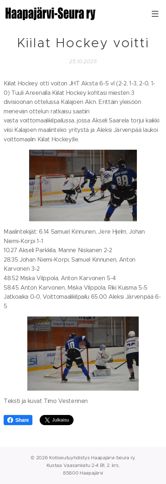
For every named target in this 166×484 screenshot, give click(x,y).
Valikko (155, 13)
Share (18, 420)
